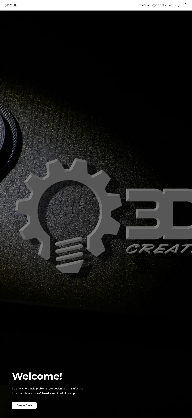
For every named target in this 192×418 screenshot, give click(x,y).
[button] (10, 5)
